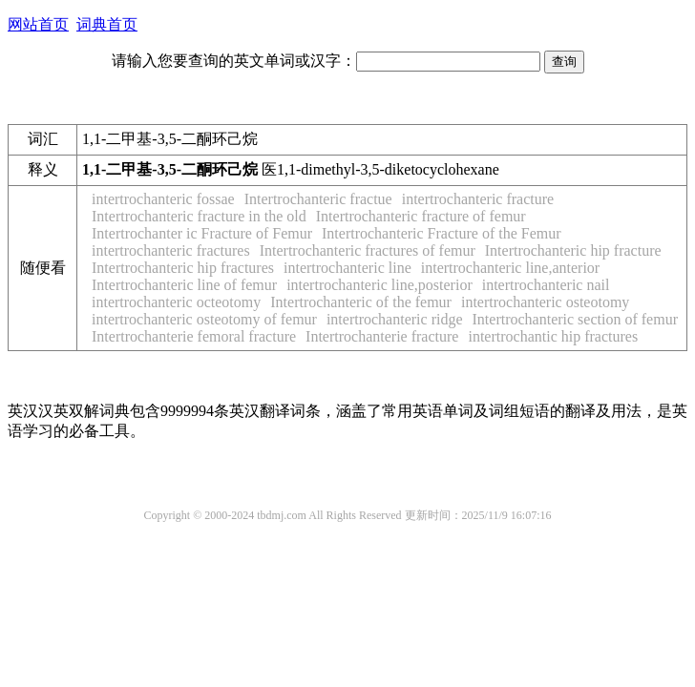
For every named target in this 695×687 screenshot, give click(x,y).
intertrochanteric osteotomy (545, 302)
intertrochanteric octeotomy (176, 302)
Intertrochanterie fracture (381, 336)
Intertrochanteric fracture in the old (199, 216)
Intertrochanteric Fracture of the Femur (441, 233)
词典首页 (106, 24)
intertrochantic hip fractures (553, 336)
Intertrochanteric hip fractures (183, 268)
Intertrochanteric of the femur (361, 302)
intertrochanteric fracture (478, 199)
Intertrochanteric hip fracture (573, 250)
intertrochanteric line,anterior (510, 268)
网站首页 (38, 24)
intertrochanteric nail (546, 285)
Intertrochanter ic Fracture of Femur (202, 233)
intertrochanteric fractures (171, 250)
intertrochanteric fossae (163, 199)
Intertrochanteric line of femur (184, 285)
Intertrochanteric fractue (318, 199)
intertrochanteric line (347, 268)
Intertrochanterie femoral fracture (194, 336)
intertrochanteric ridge (394, 319)
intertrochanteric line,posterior (379, 285)
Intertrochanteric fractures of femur (367, 250)
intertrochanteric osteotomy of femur (204, 319)
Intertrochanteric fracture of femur (421, 216)
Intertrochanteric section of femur (575, 319)
